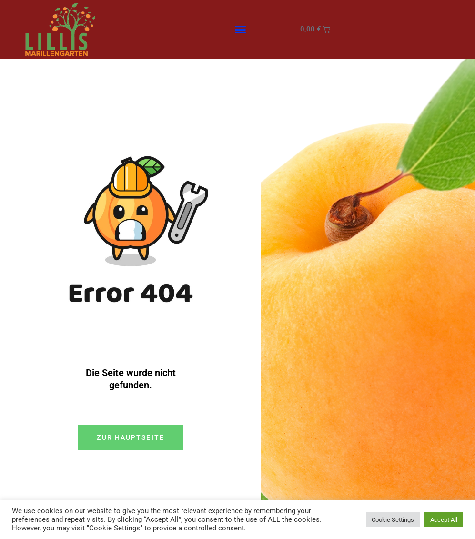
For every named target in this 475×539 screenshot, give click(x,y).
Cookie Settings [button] (393, 519)
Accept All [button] (443, 519)
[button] (240, 29)
